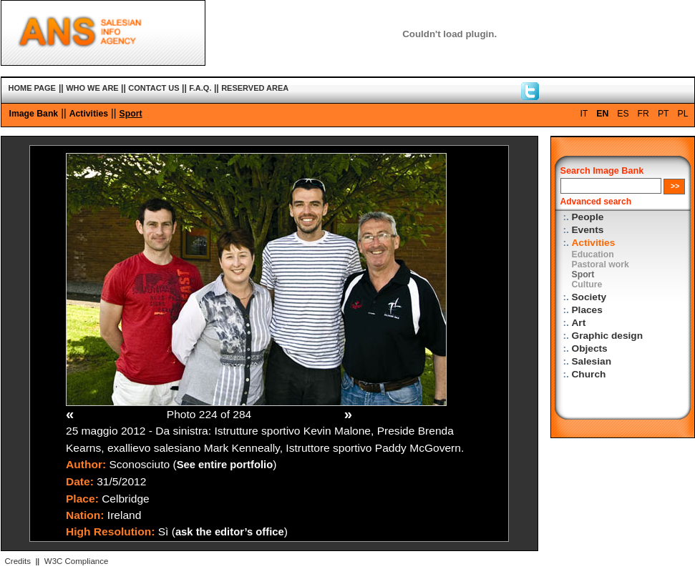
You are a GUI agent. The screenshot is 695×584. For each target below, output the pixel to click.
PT (663, 114)
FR (643, 114)
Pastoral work (600, 264)
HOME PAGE (32, 88)
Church (589, 374)
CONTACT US (153, 88)
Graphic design (607, 335)
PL (683, 114)
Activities (88, 114)
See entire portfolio (225, 464)
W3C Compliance (76, 561)
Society (589, 297)
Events (588, 229)
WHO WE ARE (92, 88)
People (588, 217)
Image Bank (34, 114)
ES (622, 114)
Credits (18, 561)
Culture (587, 284)
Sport (131, 114)
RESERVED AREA (254, 88)
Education (593, 254)
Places (587, 310)
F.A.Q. (200, 88)
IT (584, 114)
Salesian (591, 361)
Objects (590, 348)
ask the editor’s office (229, 532)
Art (579, 322)
